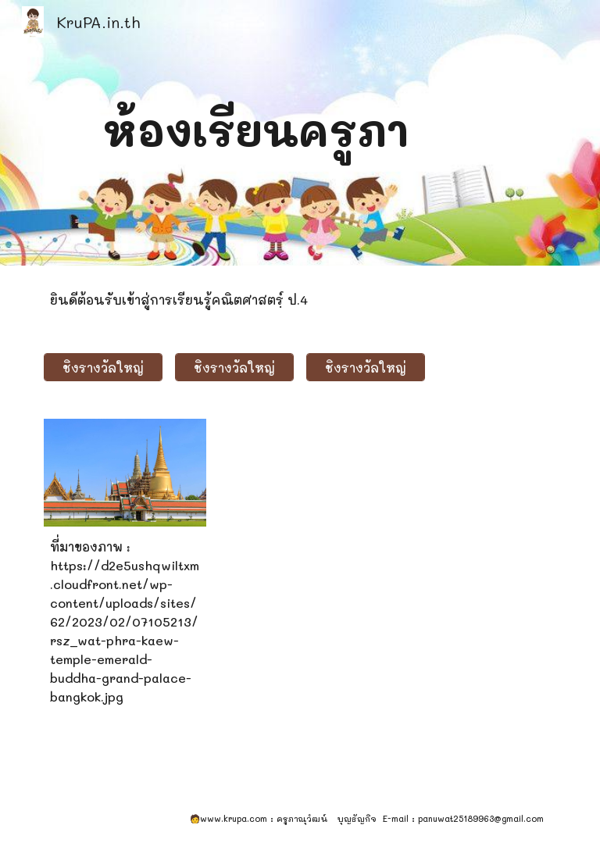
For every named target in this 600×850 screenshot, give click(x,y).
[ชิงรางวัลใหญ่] (103, 367)
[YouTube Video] (321, 514)
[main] (256, 132)
